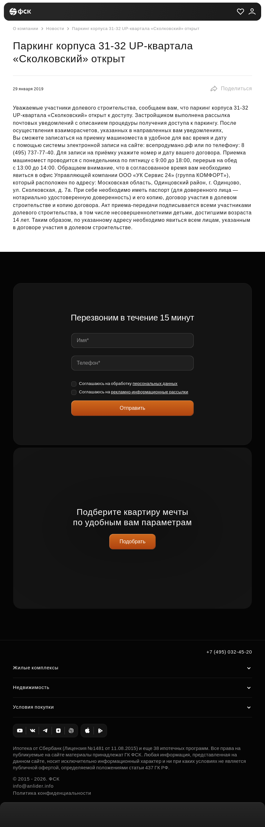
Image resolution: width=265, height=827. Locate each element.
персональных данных (155, 383)
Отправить (132, 408)
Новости (52, 28)
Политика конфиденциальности (52, 793)
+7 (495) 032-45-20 (229, 652)
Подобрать (133, 541)
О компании (25, 28)
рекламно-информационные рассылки (149, 391)
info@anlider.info (33, 786)
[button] (231, 89)
